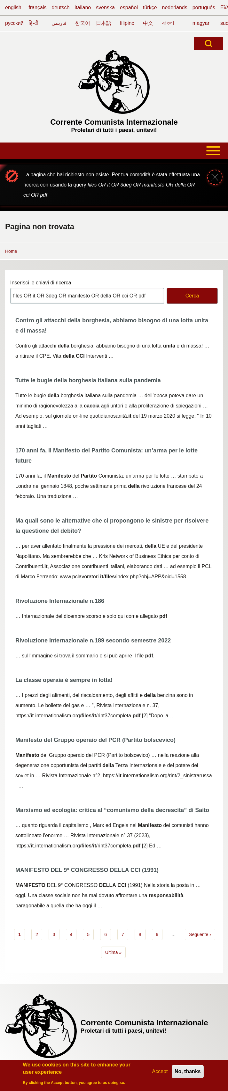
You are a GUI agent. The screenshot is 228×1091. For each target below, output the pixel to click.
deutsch (60, 7)
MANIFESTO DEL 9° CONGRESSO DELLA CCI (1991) (87, 870)
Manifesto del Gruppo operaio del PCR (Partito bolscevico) (95, 740)
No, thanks (188, 1073)
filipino (127, 23)
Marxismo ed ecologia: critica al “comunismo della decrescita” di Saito (112, 810)
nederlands (174, 7)
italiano (83, 7)
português (204, 7)
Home (11, 251)
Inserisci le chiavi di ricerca (40, 282)
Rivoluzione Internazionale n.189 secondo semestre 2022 (93, 640)
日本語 (103, 23)
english (13, 7)
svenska (105, 7)
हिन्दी (33, 23)
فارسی (59, 23)
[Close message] (215, 177)
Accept (160, 1073)
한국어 (82, 23)
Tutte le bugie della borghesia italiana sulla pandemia (88, 380)
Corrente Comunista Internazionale (114, 122)
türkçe (150, 7)
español (129, 7)
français (37, 7)
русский (14, 23)
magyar (201, 23)
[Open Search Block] (208, 43)
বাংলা (168, 23)
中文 (148, 23)
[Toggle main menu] (114, 151)
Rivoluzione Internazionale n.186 (59, 601)
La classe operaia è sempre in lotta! (64, 680)
